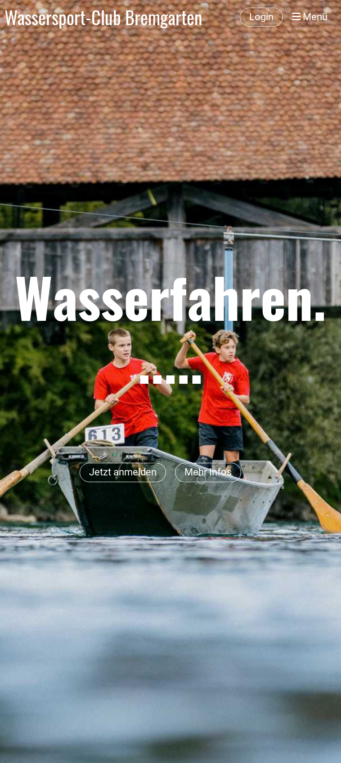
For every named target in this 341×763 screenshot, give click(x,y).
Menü (310, 16)
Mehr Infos (208, 472)
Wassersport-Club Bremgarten (103, 17)
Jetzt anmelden (123, 472)
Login (261, 16)
